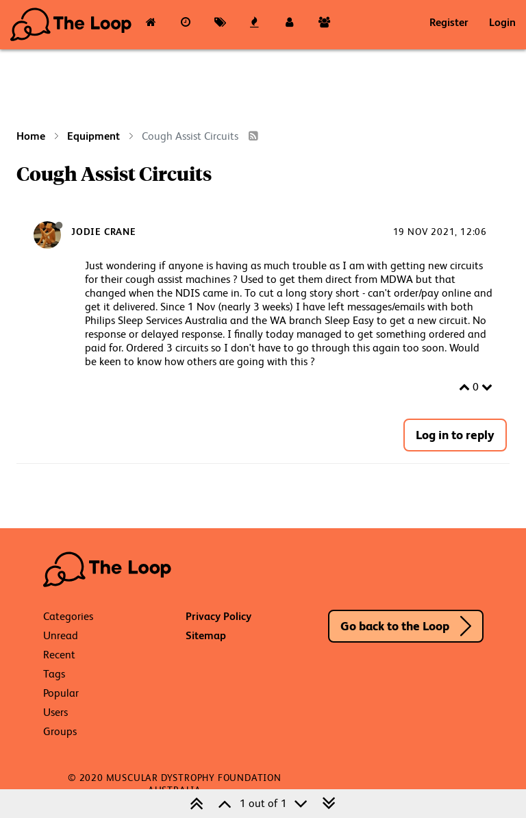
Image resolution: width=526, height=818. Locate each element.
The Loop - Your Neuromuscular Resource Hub (72, 24)
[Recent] (185, 24)
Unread (60, 635)
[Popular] (255, 24)
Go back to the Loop (394, 626)
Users (55, 712)
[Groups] (324, 24)
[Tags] (220, 24)
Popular (61, 692)
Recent (59, 654)
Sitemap (206, 635)
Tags (54, 673)
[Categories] (151, 24)
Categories (68, 616)
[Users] (289, 24)
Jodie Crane (103, 231)
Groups (60, 731)
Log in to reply (455, 434)
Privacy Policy (218, 616)
